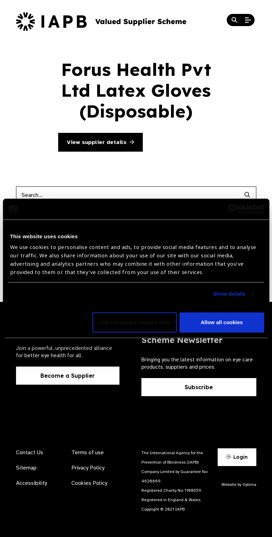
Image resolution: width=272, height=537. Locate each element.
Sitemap (26, 467)
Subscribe (199, 387)
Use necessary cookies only (135, 323)
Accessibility (31, 483)
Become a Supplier (67, 375)
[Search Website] (234, 20)
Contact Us (29, 452)
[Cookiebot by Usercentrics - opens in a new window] (233, 209)
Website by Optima (239, 484)
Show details (229, 294)
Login (236, 457)
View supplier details (100, 142)
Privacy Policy (87, 467)
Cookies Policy (89, 483)
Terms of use (87, 452)
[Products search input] (127, 195)
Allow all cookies (222, 323)
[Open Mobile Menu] (248, 20)
